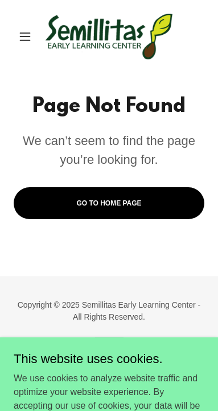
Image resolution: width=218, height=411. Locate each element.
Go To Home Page (108, 203)
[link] (109, 36)
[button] (28, 36)
